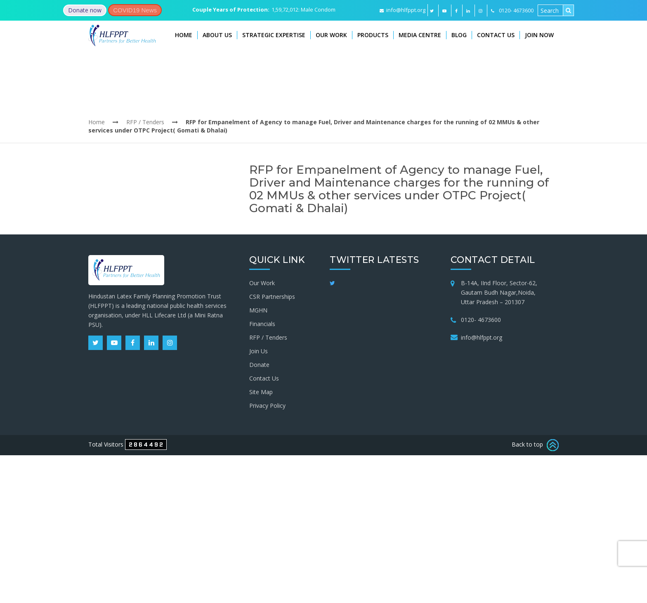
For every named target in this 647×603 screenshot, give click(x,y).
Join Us (258, 351)
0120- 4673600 (481, 320)
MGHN (258, 310)
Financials (262, 324)
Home (183, 35)
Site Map (261, 392)
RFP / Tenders (145, 122)
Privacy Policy (267, 405)
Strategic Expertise (273, 35)
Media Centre (420, 35)
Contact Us (496, 35)
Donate (259, 365)
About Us (217, 35)
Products (372, 35)
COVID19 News (135, 10)
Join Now (539, 35)
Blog (459, 35)
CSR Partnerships (272, 296)
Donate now (85, 10)
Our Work (331, 35)
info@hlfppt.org (402, 10)
